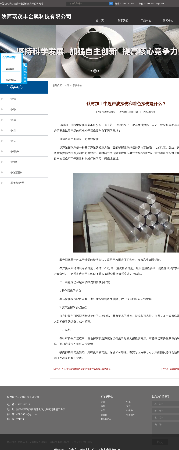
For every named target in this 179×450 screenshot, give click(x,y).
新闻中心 (168, 20)
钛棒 (13, 119)
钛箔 (13, 140)
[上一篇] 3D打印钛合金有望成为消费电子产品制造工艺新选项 (81, 368)
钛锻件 (14, 151)
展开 (25, 73)
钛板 (13, 109)
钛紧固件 (16, 172)
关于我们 (123, 20)
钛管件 (14, 161)
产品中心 (146, 20)
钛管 (13, 98)
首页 (67, 85)
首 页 (100, 20)
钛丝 (13, 130)
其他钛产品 (17, 182)
